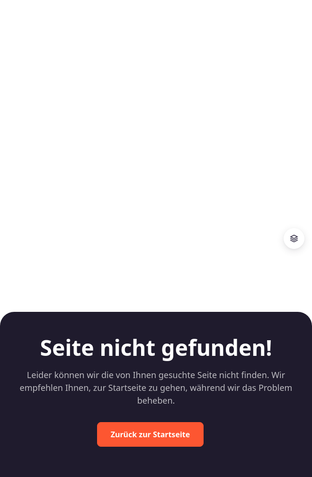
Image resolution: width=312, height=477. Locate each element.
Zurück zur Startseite (150, 434)
